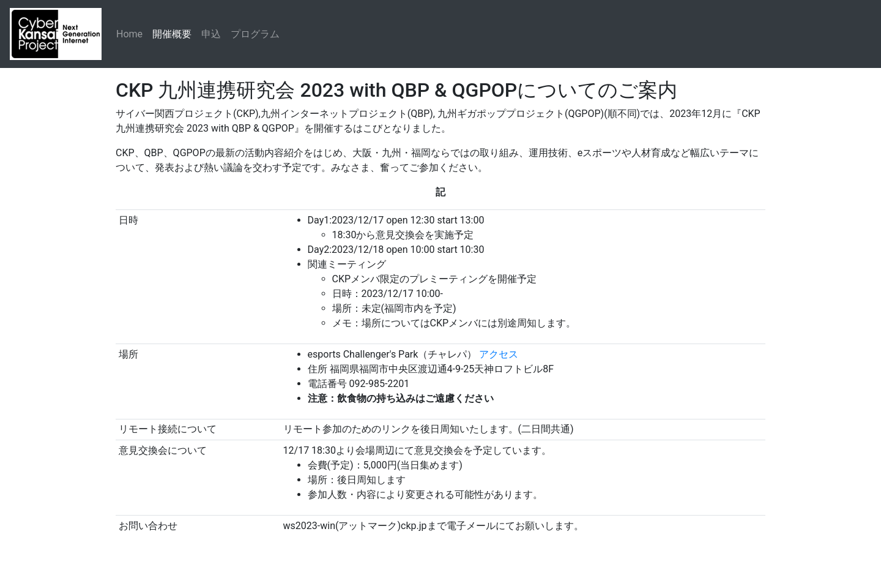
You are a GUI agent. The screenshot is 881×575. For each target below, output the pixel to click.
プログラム (255, 34)
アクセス (498, 354)
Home (129, 34)
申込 (211, 34)
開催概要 (171, 34)
